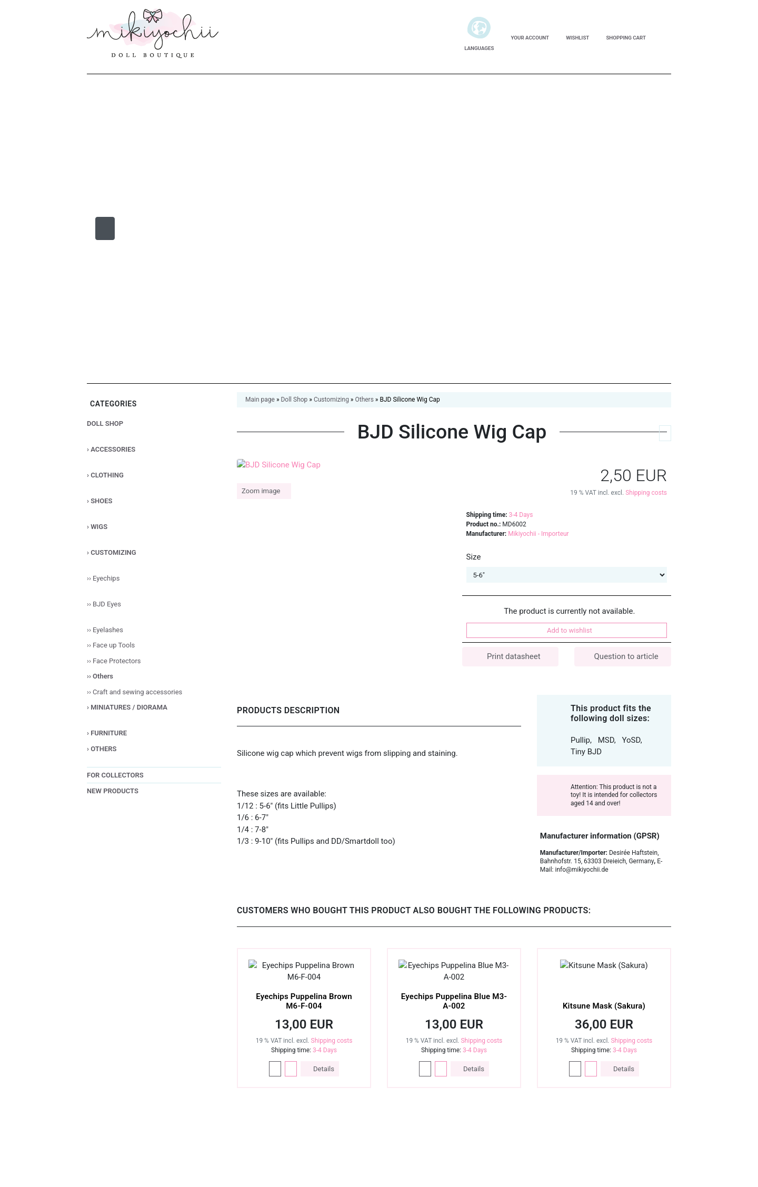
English (154, 1138)
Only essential (613, 1085)
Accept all (613, 1057)
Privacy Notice (576, 1138)
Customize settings (613, 1110)
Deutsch (113, 1138)
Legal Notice (637, 1138)
